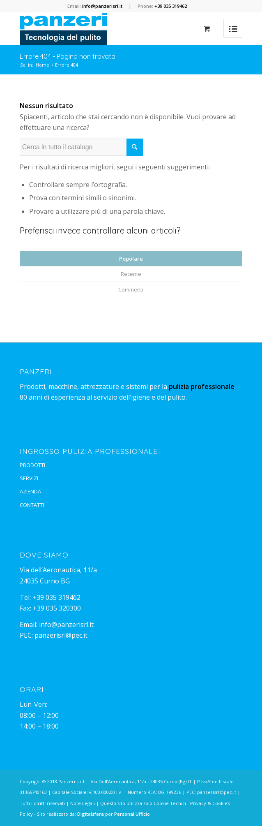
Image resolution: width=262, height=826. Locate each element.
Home (42, 65)
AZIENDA (30, 491)
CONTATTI (32, 505)
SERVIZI (29, 478)
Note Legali (82, 803)
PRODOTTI (32, 465)
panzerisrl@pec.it (60, 635)
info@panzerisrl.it (66, 624)
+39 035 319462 (56, 597)
